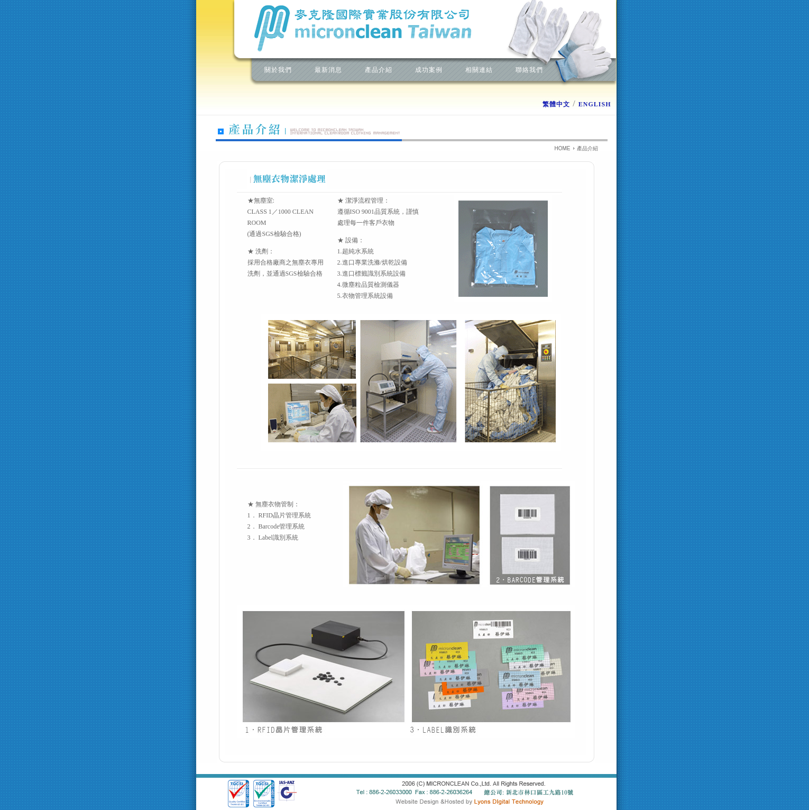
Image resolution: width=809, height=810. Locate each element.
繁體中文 (556, 104)
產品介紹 (378, 70)
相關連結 (479, 70)
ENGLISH (594, 104)
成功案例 (429, 70)
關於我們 (278, 70)
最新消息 (328, 70)
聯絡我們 (529, 70)
